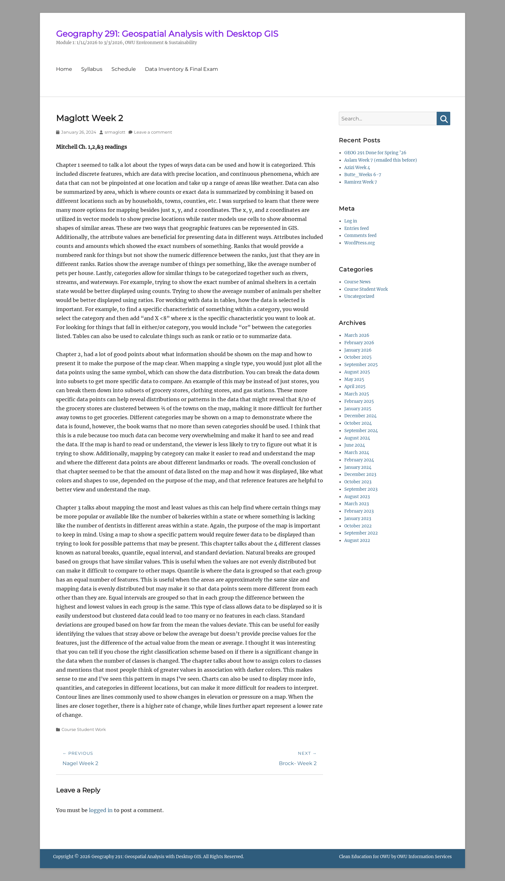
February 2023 (359, 511)
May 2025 (354, 379)
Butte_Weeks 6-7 (362, 174)
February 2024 (359, 460)
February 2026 (359, 343)
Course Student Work (84, 729)
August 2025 (357, 372)
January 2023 (357, 518)
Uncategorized (359, 296)
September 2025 (361, 364)
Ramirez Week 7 (360, 182)
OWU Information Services (424, 856)
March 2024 (356, 452)
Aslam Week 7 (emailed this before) (380, 160)
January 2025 (357, 409)
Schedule (123, 69)
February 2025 (359, 401)
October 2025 (358, 357)
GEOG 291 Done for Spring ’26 (375, 153)
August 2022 (357, 540)
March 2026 (356, 335)
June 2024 (354, 445)
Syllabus (91, 69)
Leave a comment (153, 132)
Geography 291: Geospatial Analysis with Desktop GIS (167, 34)
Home (64, 69)
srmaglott (115, 132)
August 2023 (357, 496)
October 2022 (358, 526)
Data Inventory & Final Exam (181, 69)
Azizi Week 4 (357, 167)
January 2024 (357, 467)
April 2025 (355, 386)
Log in (350, 221)
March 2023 (356, 504)
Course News (357, 282)
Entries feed (356, 228)
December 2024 (360, 416)
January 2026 (358, 350)
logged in (101, 810)
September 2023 (360, 489)
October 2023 (357, 482)
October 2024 (358, 423)
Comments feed (360, 235)
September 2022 (361, 533)
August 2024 (357, 438)
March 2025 (356, 394)
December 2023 (360, 474)
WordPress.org (359, 243)
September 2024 (361, 430)
